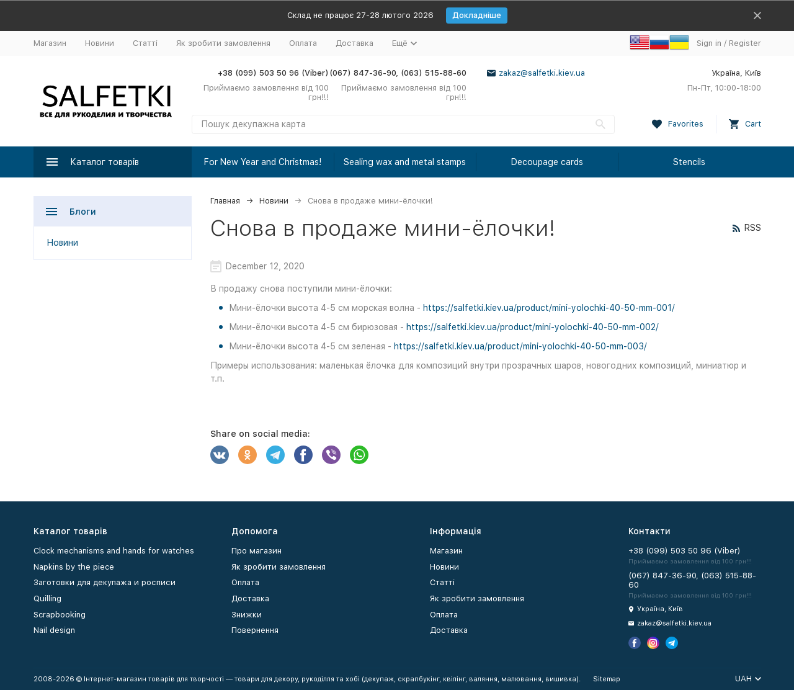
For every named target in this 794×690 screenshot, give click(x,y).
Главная (225, 200)
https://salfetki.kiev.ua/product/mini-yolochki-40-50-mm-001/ (549, 308)
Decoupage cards (547, 162)
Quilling (47, 598)
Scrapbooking (59, 614)
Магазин (49, 43)
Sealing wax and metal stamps (405, 162)
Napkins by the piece (73, 566)
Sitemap (606, 679)
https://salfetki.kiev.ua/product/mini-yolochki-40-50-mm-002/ (532, 327)
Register (745, 43)
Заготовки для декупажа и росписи (104, 582)
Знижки (246, 614)
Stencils (689, 162)
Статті (145, 43)
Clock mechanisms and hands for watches (113, 550)
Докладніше (476, 15)
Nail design (54, 630)
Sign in (709, 43)
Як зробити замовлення (223, 43)
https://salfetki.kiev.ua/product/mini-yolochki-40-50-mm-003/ (520, 346)
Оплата (303, 43)
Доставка (354, 43)
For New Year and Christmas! (262, 162)
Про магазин (256, 550)
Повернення (255, 630)
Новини (99, 43)
